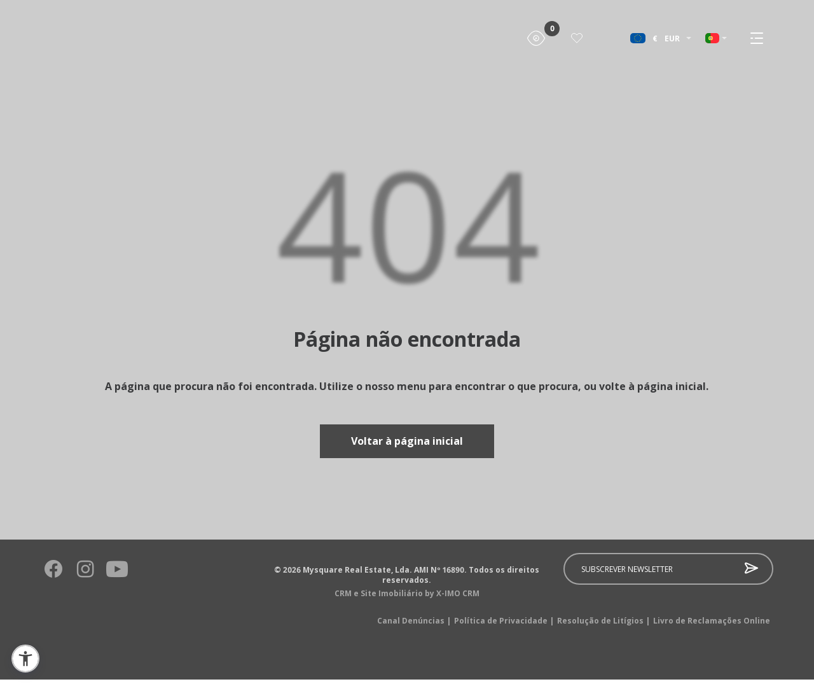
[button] (25, 658)
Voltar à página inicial (407, 443)
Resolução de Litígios (603, 625)
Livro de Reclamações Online (711, 625)
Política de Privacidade (504, 625)
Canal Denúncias (414, 625)
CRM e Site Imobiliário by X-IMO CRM (407, 598)
